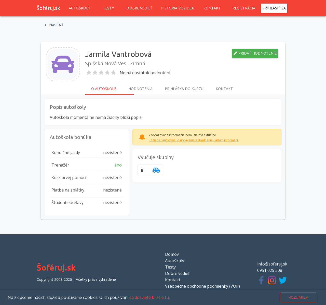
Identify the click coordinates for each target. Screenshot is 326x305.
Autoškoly (79, 8)
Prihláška (184, 89)
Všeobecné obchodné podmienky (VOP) (202, 286)
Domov (172, 254)
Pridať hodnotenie (255, 53)
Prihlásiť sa (274, 8)
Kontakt (212, 8)
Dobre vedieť (139, 8)
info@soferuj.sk (272, 264)
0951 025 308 (269, 270)
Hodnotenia (140, 89)
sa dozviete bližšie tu (149, 297)
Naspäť (54, 25)
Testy (108, 8)
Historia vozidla (177, 8)
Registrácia (244, 8)
